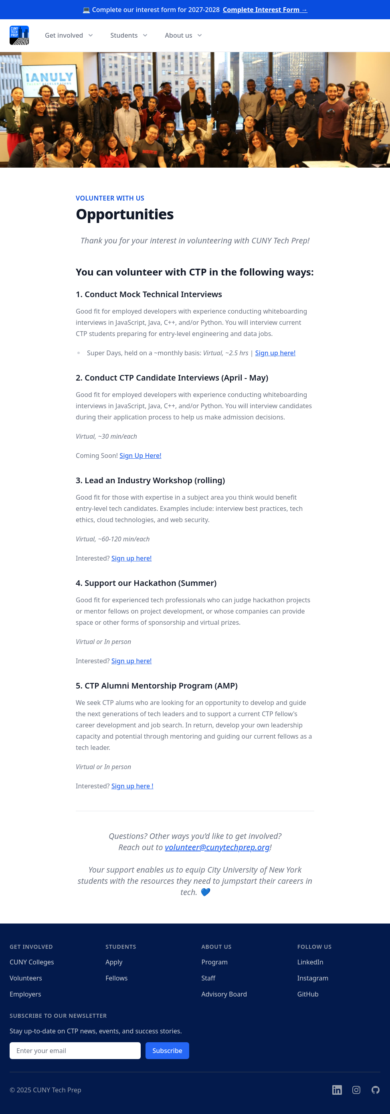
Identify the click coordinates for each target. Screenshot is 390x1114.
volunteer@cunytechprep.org (217, 847)
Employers (25, 994)
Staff (209, 978)
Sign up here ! (132, 786)
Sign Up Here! (140, 455)
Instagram (313, 978)
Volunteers (26, 978)
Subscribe (167, 1050)
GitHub (308, 994)
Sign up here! (275, 352)
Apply (113, 962)
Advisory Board (224, 994)
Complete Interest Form (265, 9)
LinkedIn (310, 962)
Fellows (116, 978)
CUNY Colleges (32, 962)
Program (215, 962)
